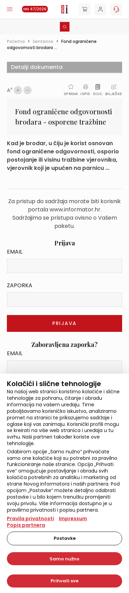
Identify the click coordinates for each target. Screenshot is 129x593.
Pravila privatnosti (30, 518)
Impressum (73, 518)
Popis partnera (26, 525)
